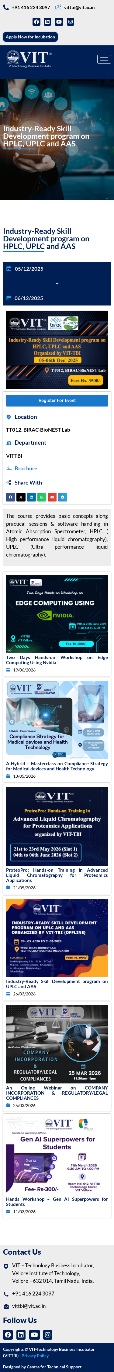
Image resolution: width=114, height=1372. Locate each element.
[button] (10, 497)
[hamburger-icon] (104, 59)
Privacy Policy (35, 1355)
